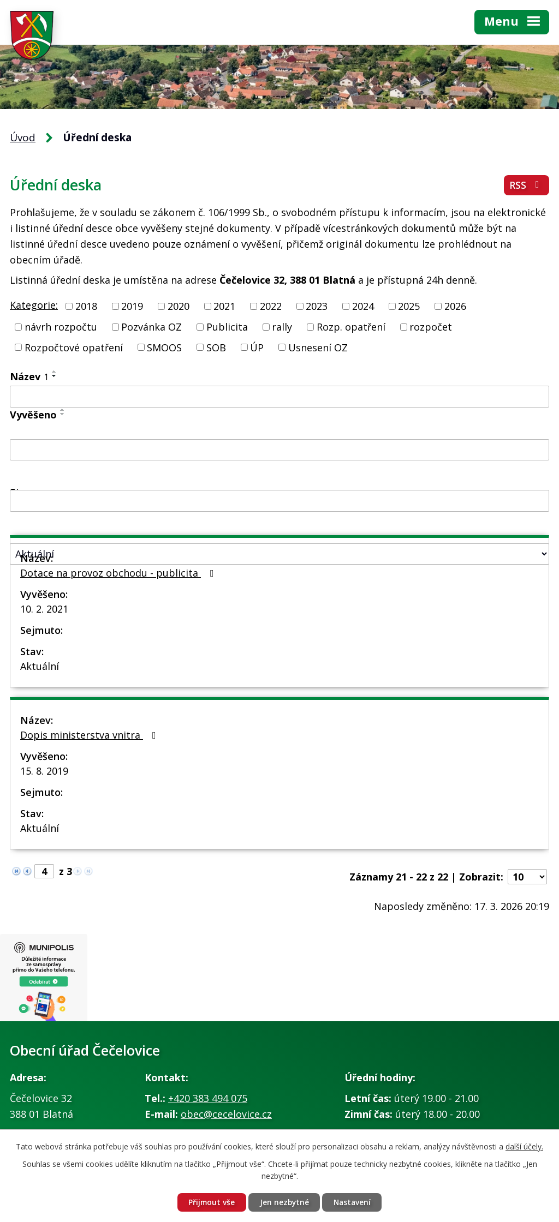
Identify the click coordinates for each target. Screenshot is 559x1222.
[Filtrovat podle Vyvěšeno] (279, 450)
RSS (526, 186)
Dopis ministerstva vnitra (90, 734)
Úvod (22, 137)
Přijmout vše (210, 1202)
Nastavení (353, 1202)
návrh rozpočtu (61, 326)
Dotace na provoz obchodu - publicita (119, 572)
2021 (224, 306)
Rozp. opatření (351, 326)
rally (282, 326)
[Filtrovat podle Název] (279, 397)
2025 (409, 306)
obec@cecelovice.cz (226, 1114)
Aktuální (39, 666)
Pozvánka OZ (151, 326)
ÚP (257, 347)
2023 (317, 306)
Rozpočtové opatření (74, 347)
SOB (216, 347)
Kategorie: (34, 305)
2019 (132, 306)
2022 (271, 306)
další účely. (524, 1146)
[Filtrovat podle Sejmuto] (279, 501)
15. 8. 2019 (44, 770)
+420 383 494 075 (207, 1098)
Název (29, 376)
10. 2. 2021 (44, 608)
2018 (86, 306)
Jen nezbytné (284, 1202)
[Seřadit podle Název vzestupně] (55, 371)
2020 (178, 306)
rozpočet (430, 326)
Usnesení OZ (318, 347)
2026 (455, 306)
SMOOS (164, 347)
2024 (363, 306)
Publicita (227, 326)
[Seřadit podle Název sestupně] (55, 376)
